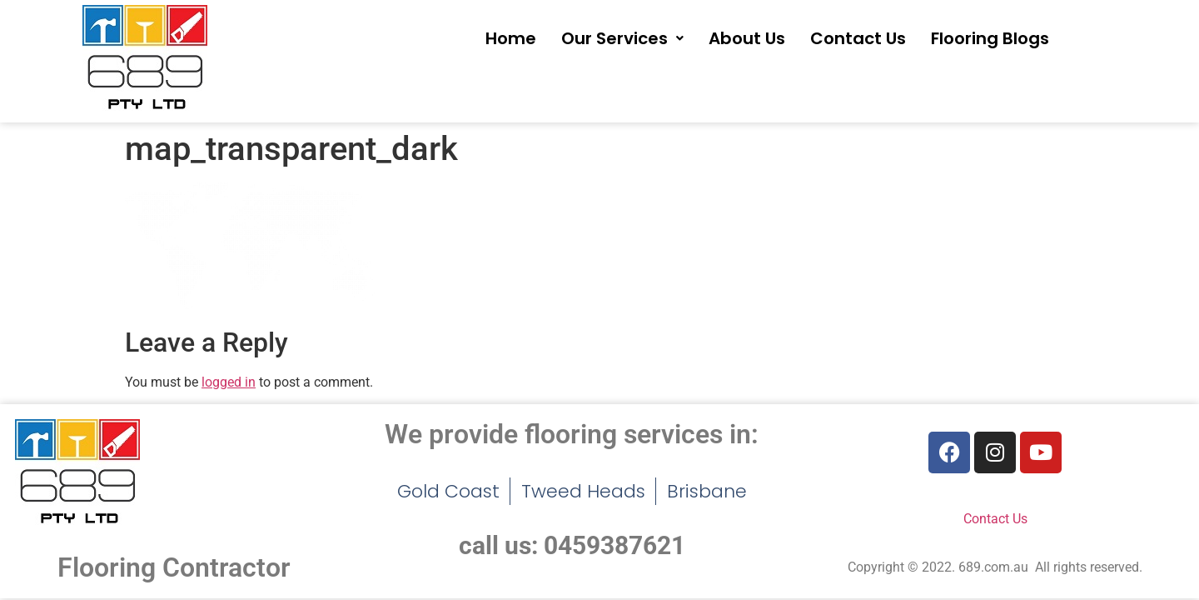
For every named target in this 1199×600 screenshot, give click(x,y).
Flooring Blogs (990, 38)
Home (510, 38)
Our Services (622, 38)
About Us (747, 38)
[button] (622, 38)
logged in (228, 382)
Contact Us (858, 38)
